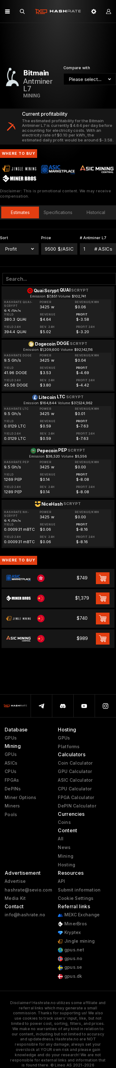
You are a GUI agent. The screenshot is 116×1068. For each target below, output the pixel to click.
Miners (12, 805)
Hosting (66, 864)
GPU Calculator (75, 771)
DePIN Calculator (77, 805)
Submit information (79, 889)
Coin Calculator (75, 763)
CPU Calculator (75, 788)
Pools (11, 814)
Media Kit (15, 898)
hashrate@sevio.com (28, 889)
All (60, 838)
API (61, 881)
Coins (64, 822)
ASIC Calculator (75, 780)
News (64, 847)
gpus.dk (70, 976)
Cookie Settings (75, 898)
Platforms (68, 746)
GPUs (11, 737)
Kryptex (69, 932)
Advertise (15, 881)
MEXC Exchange (79, 915)
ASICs (11, 763)
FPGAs (12, 780)
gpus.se (70, 967)
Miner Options (21, 797)
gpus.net (71, 950)
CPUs (10, 771)
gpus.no (70, 958)
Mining (65, 856)
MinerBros (72, 924)
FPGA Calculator (76, 797)
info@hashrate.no (25, 914)
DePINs (13, 788)
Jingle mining (76, 941)
